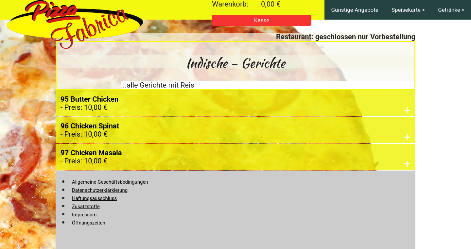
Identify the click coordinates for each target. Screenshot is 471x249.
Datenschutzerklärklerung (100, 190)
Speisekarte (406, 10)
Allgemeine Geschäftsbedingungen (110, 182)
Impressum (84, 215)
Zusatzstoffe (86, 206)
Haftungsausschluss (94, 198)
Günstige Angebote (354, 10)
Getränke (449, 10)
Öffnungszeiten (88, 223)
